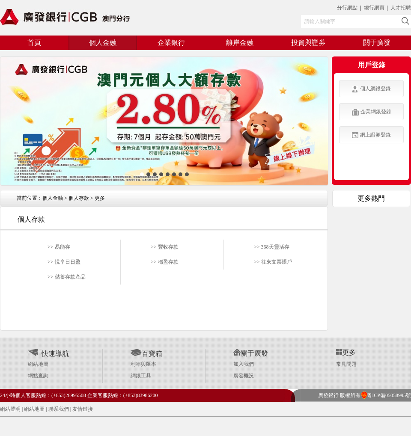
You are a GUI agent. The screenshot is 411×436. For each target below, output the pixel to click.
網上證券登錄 (371, 135)
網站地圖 (38, 364)
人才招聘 (400, 8)
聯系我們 (58, 409)
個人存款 (78, 198)
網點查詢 (38, 376)
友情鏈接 (82, 409)
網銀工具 (141, 376)
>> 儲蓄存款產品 (67, 277)
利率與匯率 (143, 364)
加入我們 (243, 364)
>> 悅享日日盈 (64, 262)
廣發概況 (243, 376)
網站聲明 (10, 409)
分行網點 (347, 8)
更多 (100, 198)
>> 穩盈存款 (165, 262)
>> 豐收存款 (165, 247)
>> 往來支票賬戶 (273, 262)
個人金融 (52, 198)
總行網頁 (375, 8)
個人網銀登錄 (371, 89)
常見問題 (346, 364)
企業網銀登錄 (371, 112)
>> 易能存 (59, 247)
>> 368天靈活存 (271, 247)
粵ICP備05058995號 (385, 395)
